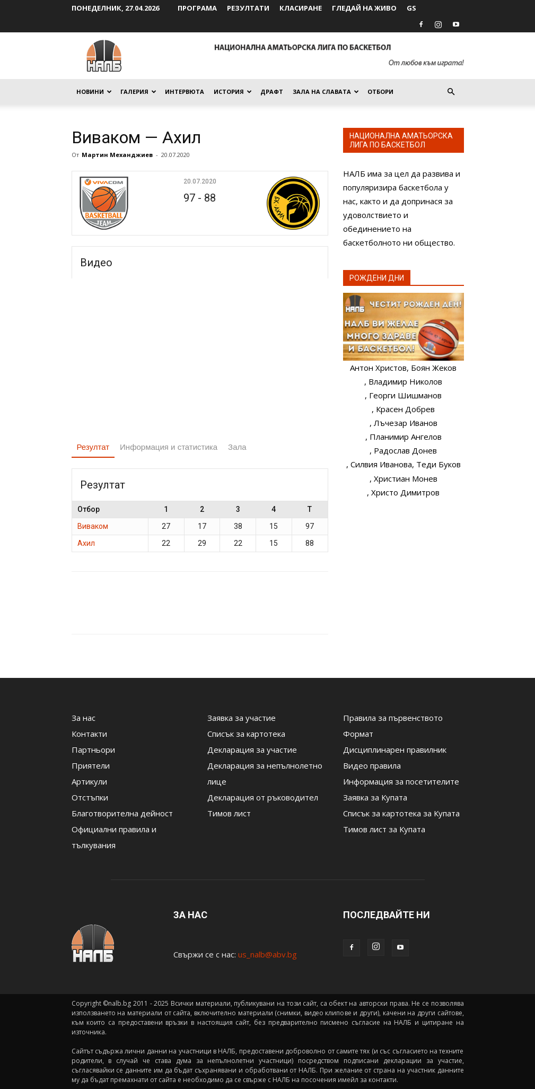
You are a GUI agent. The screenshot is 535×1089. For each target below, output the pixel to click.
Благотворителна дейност (122, 813)
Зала (237, 446)
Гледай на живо (364, 8)
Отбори (380, 91)
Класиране (300, 8)
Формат (358, 733)
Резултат (93, 446)
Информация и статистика (168, 446)
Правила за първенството (393, 717)
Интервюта (184, 91)
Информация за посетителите (401, 781)
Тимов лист (229, 813)
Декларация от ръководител (262, 797)
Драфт (271, 91)
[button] (451, 91)
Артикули (89, 781)
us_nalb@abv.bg (267, 954)
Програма (197, 8)
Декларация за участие (252, 749)
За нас (83, 717)
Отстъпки (90, 797)
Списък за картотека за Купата (401, 813)
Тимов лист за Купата (384, 829)
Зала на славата (326, 91)
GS (411, 8)
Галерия (138, 91)
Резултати (248, 8)
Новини (94, 91)
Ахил (86, 543)
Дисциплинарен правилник (394, 749)
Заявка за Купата (375, 797)
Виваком (92, 526)
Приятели (91, 765)
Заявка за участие (241, 717)
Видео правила (372, 765)
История (233, 91)
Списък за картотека (246, 733)
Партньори (93, 749)
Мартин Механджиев (117, 155)
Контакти (89, 733)
